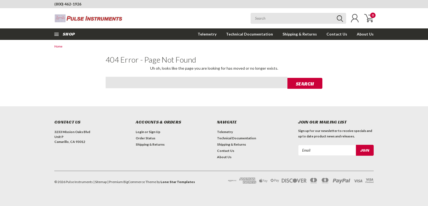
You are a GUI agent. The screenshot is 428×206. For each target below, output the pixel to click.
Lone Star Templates (177, 181)
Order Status (145, 138)
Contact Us (336, 34)
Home (58, 46)
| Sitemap (100, 181)
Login (140, 131)
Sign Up (154, 131)
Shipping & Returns (300, 34)
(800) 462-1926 (67, 4)
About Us (365, 34)
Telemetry (207, 34)
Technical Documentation (249, 34)
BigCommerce (134, 181)
